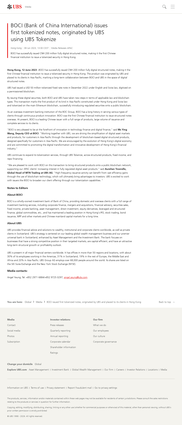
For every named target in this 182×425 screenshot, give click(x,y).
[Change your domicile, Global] (38, 364)
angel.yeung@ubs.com (75, 277)
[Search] (164, 7)
